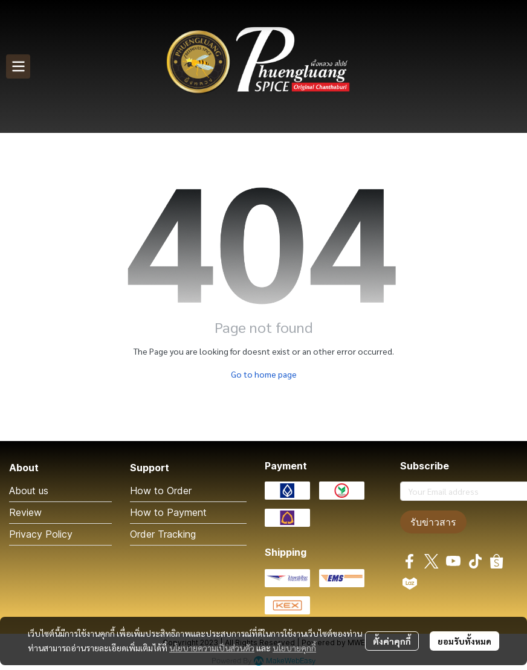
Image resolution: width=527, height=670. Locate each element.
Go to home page (264, 374)
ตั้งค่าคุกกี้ (392, 641)
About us (28, 491)
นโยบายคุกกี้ (294, 647)
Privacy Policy (41, 534)
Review (25, 512)
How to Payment (168, 512)
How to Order (161, 491)
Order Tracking (163, 534)
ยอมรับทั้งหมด (464, 641)
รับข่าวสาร (433, 522)
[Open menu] (18, 66)
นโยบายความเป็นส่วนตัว (211, 647)
